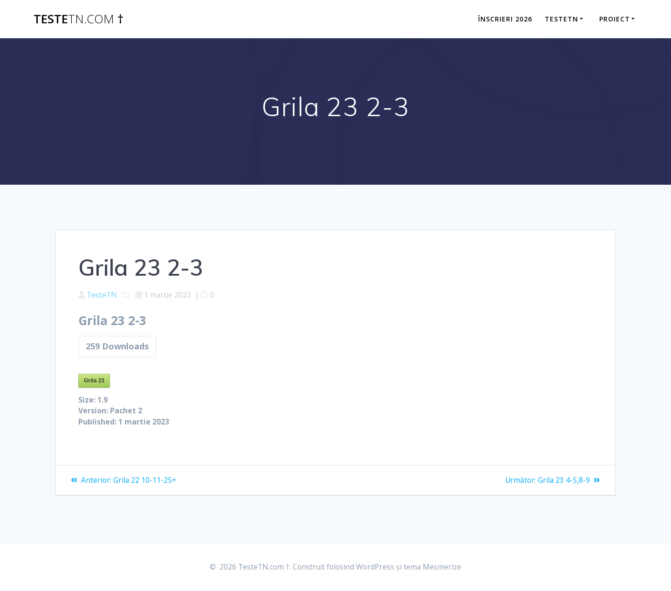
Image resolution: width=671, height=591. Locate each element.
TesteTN (102, 295)
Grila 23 (94, 381)
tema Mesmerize (434, 567)
